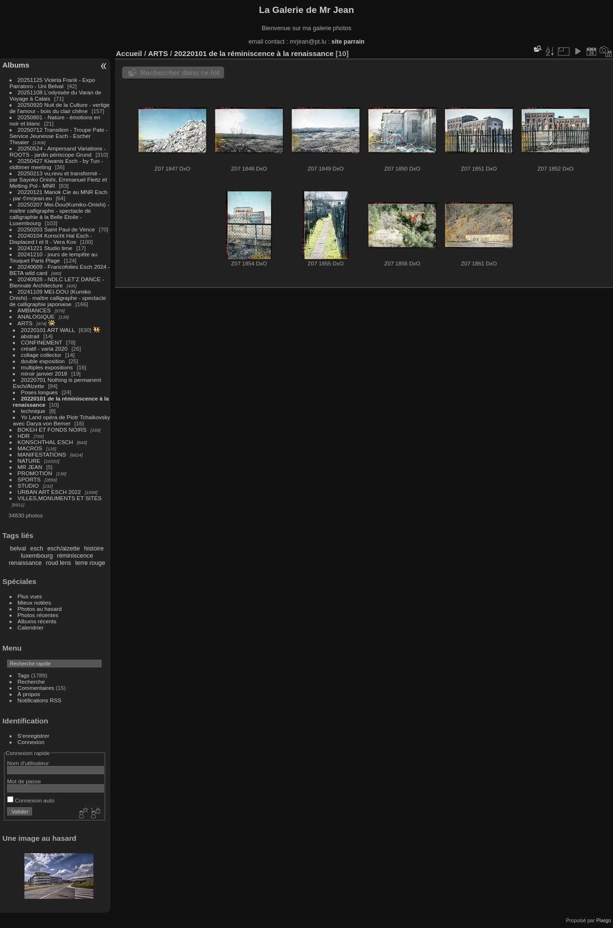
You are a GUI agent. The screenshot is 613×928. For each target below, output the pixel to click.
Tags (24, 675)
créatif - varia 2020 (44, 348)
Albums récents (37, 621)
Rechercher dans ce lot (179, 73)
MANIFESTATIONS (42, 454)
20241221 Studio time (46, 248)
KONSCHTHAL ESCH (45, 442)
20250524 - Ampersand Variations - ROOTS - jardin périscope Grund (58, 151)
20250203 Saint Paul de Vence (56, 229)
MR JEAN (30, 467)
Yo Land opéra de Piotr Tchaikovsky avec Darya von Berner (61, 420)
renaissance (25, 562)
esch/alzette (63, 548)
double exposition (43, 361)
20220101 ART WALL (48, 330)
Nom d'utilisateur (28, 763)
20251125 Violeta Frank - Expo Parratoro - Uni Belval (52, 83)
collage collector (41, 355)
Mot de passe (24, 781)
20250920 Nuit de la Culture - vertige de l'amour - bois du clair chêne (60, 108)
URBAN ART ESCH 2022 (49, 492)
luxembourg (37, 555)
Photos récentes (38, 615)
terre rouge (90, 562)
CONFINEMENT (41, 342)
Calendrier (31, 627)
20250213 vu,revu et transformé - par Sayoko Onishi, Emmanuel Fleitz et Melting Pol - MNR (58, 179)
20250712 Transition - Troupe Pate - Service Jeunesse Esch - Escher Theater (59, 135)
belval (18, 548)
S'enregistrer (33, 736)
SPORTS (29, 479)
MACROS (30, 448)
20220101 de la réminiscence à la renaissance (254, 53)
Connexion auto (31, 800)
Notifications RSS (40, 700)
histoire (93, 548)
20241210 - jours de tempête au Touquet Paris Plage (54, 257)
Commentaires (36, 688)
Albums (15, 65)
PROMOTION (35, 473)
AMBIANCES (34, 310)
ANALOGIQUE (36, 316)
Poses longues (39, 392)
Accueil (129, 53)
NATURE (29, 461)
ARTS (25, 323)
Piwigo (603, 920)
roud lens (58, 562)
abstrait (30, 336)
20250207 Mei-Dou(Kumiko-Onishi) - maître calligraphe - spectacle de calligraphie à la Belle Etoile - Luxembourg (59, 213)
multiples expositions (47, 367)
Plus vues (30, 596)
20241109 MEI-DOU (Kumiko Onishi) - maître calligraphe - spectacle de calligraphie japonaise (58, 297)
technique (33, 411)
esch (36, 548)
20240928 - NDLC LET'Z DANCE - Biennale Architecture (57, 282)
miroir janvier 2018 (44, 373)
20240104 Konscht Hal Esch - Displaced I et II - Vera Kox (51, 238)
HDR (24, 436)
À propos (29, 694)
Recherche (31, 681)
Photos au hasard (40, 609)
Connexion (31, 742)
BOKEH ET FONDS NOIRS (52, 429)
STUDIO (28, 485)
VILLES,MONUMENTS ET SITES (60, 498)
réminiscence (75, 555)
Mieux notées (34, 602)
